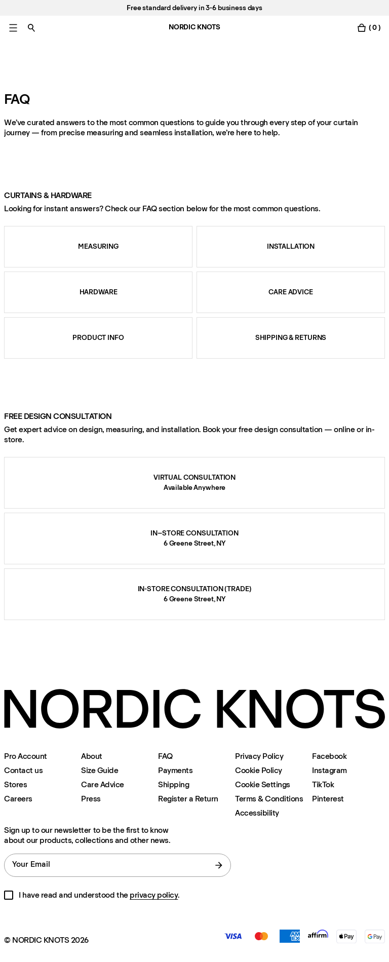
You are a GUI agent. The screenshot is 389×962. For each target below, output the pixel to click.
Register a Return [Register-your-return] (188, 798)
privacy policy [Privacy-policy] (154, 895)
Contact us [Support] (23, 770)
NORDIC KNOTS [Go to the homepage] (194, 27)
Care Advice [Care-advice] (102, 784)
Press (91, 798)
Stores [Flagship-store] (15, 784)
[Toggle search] (31, 28)
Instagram (329, 770)
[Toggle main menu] (13, 28)
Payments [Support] (175, 770)
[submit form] (219, 865)
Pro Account (25, 756)
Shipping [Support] (173, 784)
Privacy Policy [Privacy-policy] (259, 756)
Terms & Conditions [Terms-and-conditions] (269, 798)
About (91, 756)
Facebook (329, 756)
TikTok (323, 784)
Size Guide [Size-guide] (99, 770)
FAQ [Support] (165, 756)
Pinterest (328, 798)
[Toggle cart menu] (369, 28)
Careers (18, 798)
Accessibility (257, 813)
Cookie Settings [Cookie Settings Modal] (262, 784)
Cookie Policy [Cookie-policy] (258, 770)
